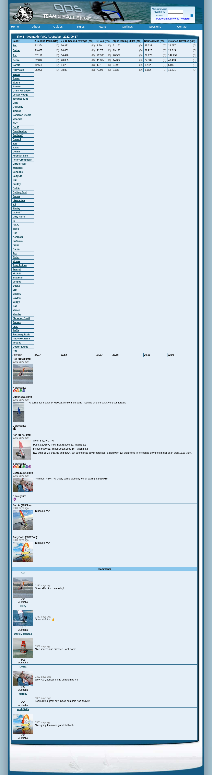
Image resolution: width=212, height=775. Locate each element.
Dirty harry (19, 216)
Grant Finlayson (22, 90)
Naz (15, 143)
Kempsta (18, 237)
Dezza (16, 60)
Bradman (18, 277)
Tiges (16, 228)
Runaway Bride (21, 334)
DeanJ (16, 151)
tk (14, 220)
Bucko (16, 285)
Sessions (155, 26)
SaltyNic (17, 176)
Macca (16, 310)
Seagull (17, 269)
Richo (16, 257)
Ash (15, 55)
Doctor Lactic (20, 346)
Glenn (16, 249)
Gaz (15, 306)
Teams (102, 26)
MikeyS (17, 293)
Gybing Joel (20, 192)
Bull (15, 180)
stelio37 (17, 212)
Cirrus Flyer (19, 163)
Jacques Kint (20, 98)
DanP (16, 127)
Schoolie (18, 172)
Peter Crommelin (22, 159)
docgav (17, 342)
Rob (15, 350)
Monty (16, 82)
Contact (182, 26)
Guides (58, 26)
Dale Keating (20, 131)
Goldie (16, 188)
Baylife (17, 298)
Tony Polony (20, 265)
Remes (17, 322)
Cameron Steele (22, 115)
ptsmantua (19, 200)
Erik (15, 289)
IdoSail (17, 273)
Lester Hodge (20, 94)
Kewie (16, 74)
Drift (15, 102)
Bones (16, 196)
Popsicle (18, 241)
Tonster (17, 86)
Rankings (127, 26)
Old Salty (18, 106)
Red (15, 45)
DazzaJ (17, 139)
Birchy (16, 208)
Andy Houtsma (21, 338)
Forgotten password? (167, 18)
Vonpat (17, 281)
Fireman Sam (20, 155)
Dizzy (23, 606)
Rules (81, 26)
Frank (16, 245)
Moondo (17, 119)
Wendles (18, 167)
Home (15, 26)
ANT (15, 123)
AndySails (18, 69)
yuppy (16, 302)
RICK (16, 224)
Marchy (17, 314)
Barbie (16, 65)
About (36, 26)
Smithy (17, 184)
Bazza (16, 78)
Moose (16, 261)
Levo (15, 326)
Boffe (16, 330)
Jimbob (17, 111)
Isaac (16, 147)
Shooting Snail (21, 318)
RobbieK (18, 135)
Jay (15, 253)
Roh (15, 233)
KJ (14, 204)
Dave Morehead (23, 634)
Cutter (16, 50)
